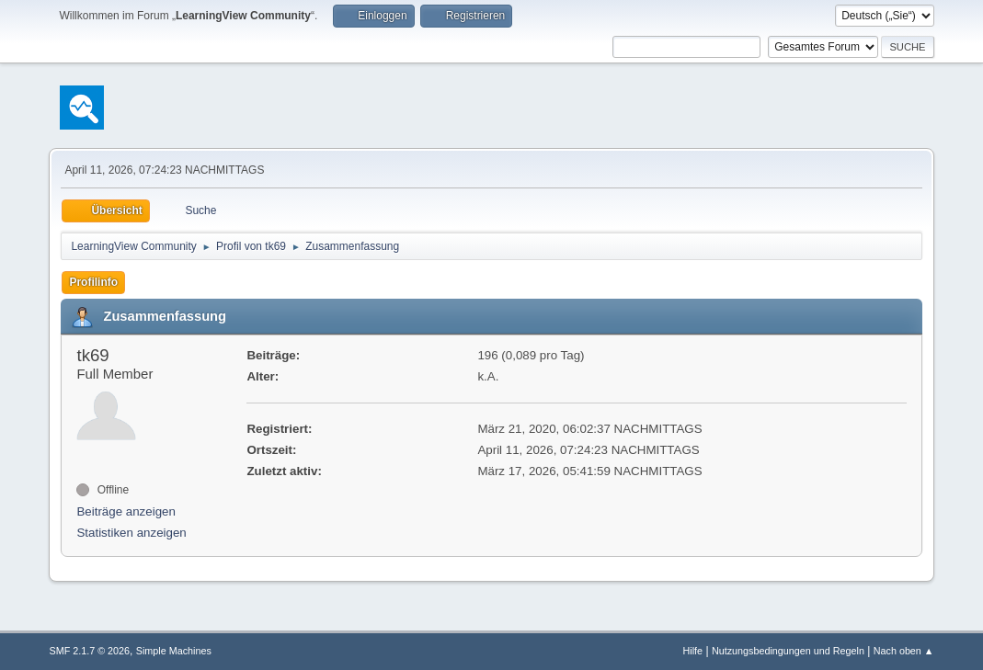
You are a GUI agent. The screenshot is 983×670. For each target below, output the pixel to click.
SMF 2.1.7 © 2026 (89, 650)
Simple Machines (173, 650)
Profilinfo (93, 282)
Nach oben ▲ (904, 650)
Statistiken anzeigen (131, 532)
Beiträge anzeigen (125, 511)
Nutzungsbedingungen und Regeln (788, 650)
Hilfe (693, 650)
